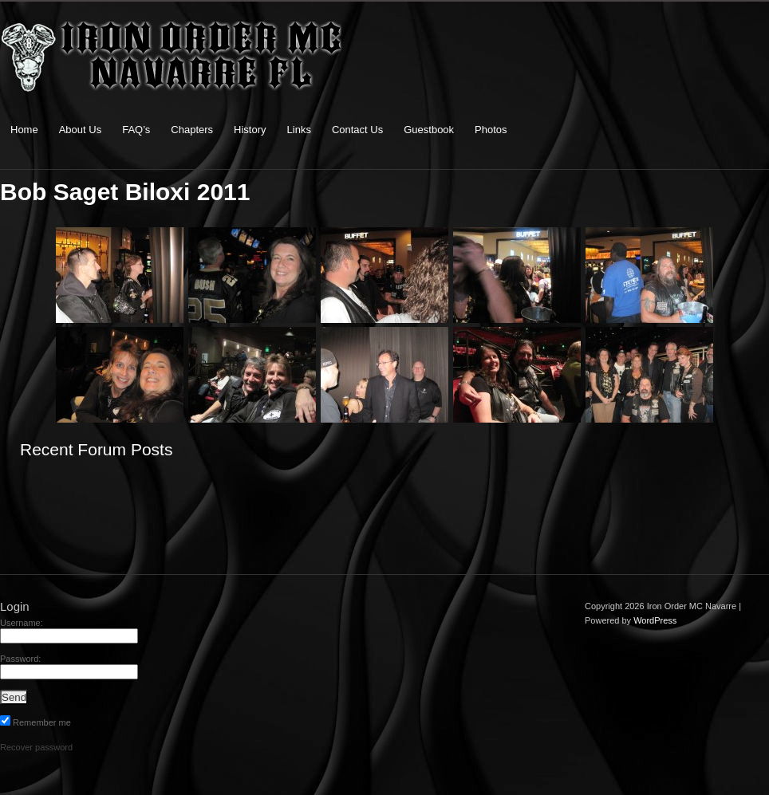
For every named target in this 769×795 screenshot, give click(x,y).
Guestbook (429, 130)
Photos (491, 130)
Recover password (36, 747)
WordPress (654, 620)
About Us (80, 130)
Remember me (35, 722)
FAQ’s (136, 130)
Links (299, 130)
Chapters (192, 130)
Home (24, 130)
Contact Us (357, 130)
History (250, 130)
